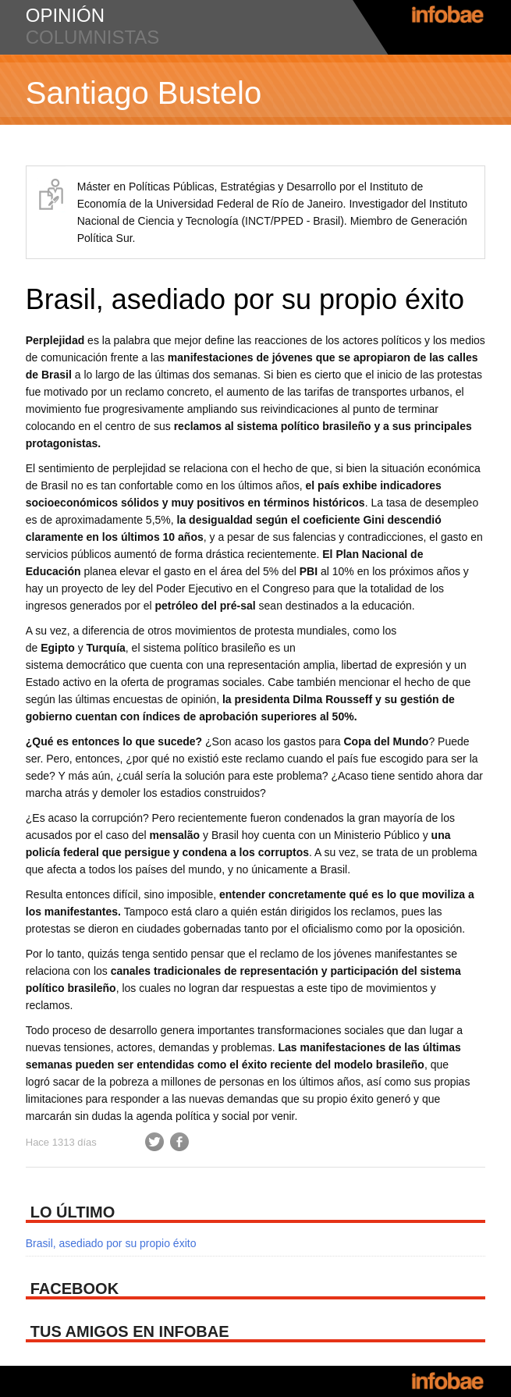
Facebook (179, 1141)
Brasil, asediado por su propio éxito (245, 299)
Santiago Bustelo (143, 93)
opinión (65, 15)
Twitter (154, 1141)
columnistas (93, 37)
